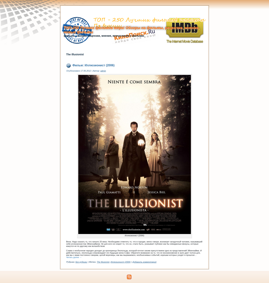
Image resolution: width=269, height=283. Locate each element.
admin (103, 71)
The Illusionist (103, 262)
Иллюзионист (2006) (121, 262)
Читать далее (74, 257)
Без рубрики (81, 262)
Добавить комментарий (144, 262)
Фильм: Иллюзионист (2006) (93, 65)
